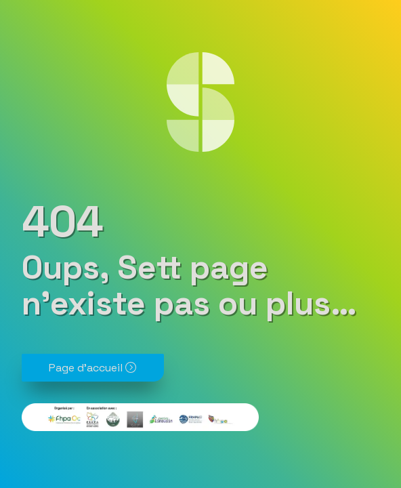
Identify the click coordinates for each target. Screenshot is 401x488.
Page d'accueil (92, 368)
